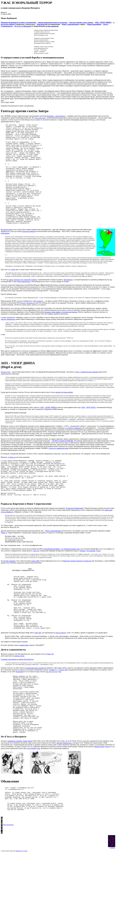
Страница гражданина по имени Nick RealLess (17, 701)
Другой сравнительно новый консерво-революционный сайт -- (23, 560)
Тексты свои (63, 712)
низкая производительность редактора (52, 22)
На (2, 590)
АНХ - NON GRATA (88, 428)
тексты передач (60, 675)
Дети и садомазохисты (13, 691)
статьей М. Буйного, (30, 300)
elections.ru (30, 323)
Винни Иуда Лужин (21, 910)
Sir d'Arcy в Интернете (22, 26)
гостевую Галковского (74, 449)
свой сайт (37, 675)
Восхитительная (6, 250)
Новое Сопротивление (70, 24)
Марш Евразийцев (94, 24)
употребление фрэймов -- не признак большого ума (61, 578)
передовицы (5, 254)
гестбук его (12, 478)
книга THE (35, 590)
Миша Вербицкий (8, 884)
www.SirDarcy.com (33, 802)
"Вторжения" (68, 300)
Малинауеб (20, 714)
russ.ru (23, 323)
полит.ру (40, 321)
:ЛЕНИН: (112, 907)
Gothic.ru (4, 561)
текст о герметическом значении (87, 393)
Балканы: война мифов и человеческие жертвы (60, 332)
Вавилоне (66, 590)
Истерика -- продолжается (56, 116)
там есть (36, 580)
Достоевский (90, 580)
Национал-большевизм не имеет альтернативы (18, 22)
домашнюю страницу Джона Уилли (19, 795)
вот (47, 714)
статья (13, 290)
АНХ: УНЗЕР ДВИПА (103, 22)
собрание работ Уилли (101, 800)
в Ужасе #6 (49, 696)
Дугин (98, 580)
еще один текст (40, 118)
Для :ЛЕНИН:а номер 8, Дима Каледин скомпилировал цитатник (24, 116)
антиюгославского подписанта (81, 590)
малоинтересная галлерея (35, 710)
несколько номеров (28, 252)
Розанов (82, 580)
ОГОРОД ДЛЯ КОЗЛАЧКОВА (62, 462)
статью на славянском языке (58, 469)
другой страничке (9, 590)
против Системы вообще (64, 413)
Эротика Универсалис (64, 797)
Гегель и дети (5, 393)
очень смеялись (14, 300)
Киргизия (40, 24)
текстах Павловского (8, 340)
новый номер (24, 687)
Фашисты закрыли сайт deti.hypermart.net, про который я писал (23, 696)
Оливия (52, 712)
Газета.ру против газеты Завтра (81, 22)
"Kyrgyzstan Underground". (74, 537)
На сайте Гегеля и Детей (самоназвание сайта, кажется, (20, 428)
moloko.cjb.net (19, 698)
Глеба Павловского (23, 302)
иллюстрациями (52, 26)
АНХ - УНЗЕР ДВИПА (48, 428)
